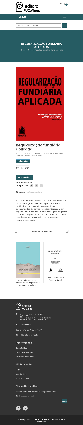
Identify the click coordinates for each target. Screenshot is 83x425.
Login (18, 370)
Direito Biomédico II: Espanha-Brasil (55, 278)
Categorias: (21, 182)
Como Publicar (22, 348)
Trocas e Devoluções (24, 352)
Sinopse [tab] (20, 192)
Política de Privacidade (25, 357)
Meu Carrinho (21, 374)
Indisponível (24, 177)
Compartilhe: (22, 185)
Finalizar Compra (22, 378)
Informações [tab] (34, 192)
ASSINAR (64, 401)
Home (23, 50)
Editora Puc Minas (42, 419)
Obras (30, 50)
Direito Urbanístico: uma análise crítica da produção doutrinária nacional (27, 282)
